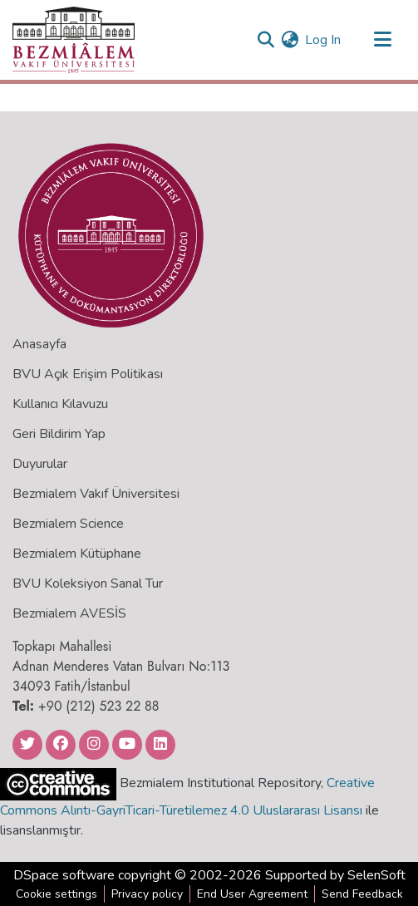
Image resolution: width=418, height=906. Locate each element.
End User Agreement (252, 894)
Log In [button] (323, 40)
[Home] (73, 40)
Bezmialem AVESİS (69, 613)
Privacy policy (147, 894)
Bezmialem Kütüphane (76, 553)
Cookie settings (56, 894)
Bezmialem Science (68, 523)
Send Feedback (362, 894)
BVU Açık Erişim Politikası (87, 374)
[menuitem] (289, 40)
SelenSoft (376, 875)
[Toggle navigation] (382, 40)
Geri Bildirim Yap (59, 434)
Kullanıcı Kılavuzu (60, 404)
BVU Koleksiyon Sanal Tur (87, 583)
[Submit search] (265, 40)
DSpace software (64, 875)
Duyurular (39, 463)
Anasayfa (39, 344)
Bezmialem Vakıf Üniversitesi (95, 493)
